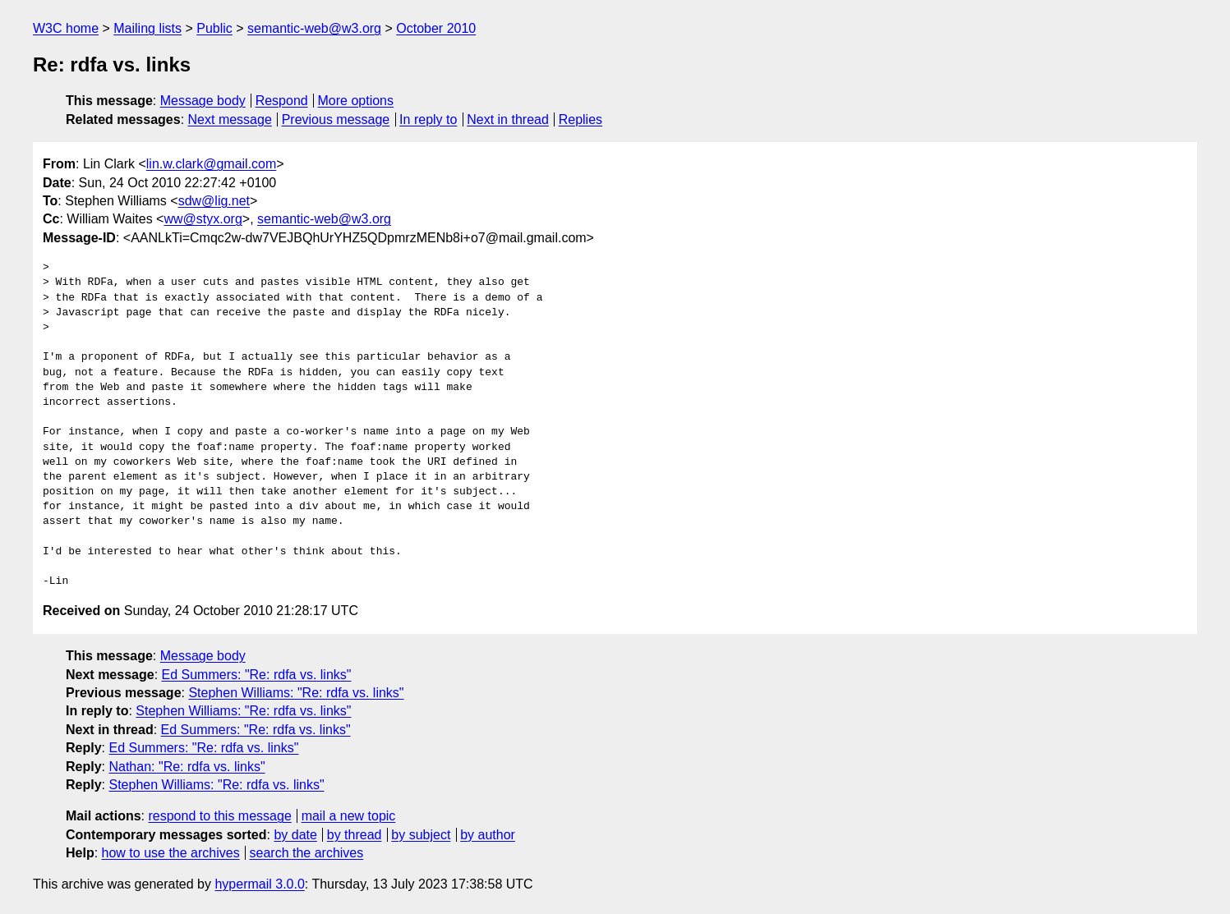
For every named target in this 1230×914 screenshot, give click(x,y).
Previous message (336, 119)
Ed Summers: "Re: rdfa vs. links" (257, 675)
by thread (354, 835)
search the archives (307, 853)
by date (295, 835)
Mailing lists (147, 28)
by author (487, 835)
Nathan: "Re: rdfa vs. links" (186, 767)
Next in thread (508, 119)
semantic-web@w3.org (314, 28)
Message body (203, 101)
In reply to (428, 119)
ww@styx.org (203, 219)
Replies (580, 119)
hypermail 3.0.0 (259, 884)
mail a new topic (349, 816)
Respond (282, 101)
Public (214, 28)
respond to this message (219, 816)
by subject (420, 835)
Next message (230, 119)
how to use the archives (171, 853)
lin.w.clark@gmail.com (211, 164)
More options (356, 101)
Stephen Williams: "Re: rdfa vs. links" (295, 693)
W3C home (66, 28)
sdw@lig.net (214, 201)
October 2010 (436, 28)
